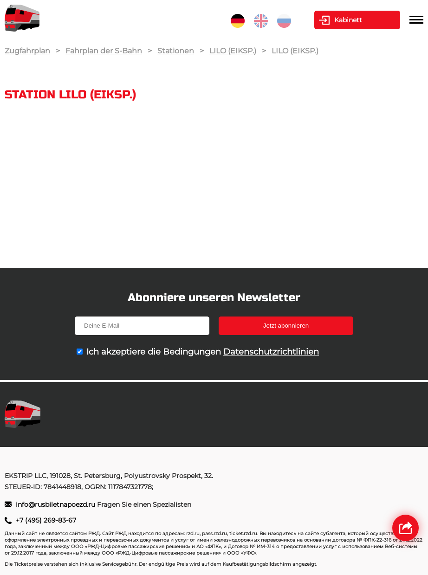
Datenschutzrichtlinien (271, 352)
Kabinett (348, 20)
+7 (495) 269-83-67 (46, 520)
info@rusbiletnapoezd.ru (56, 504)
